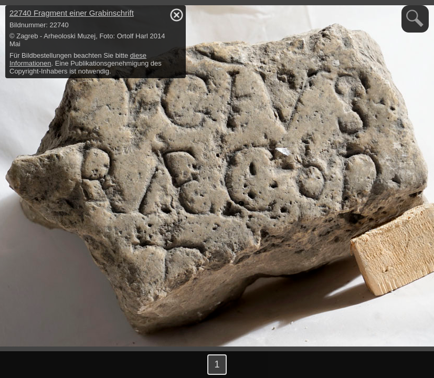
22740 (71, 12)
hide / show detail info (176, 14)
